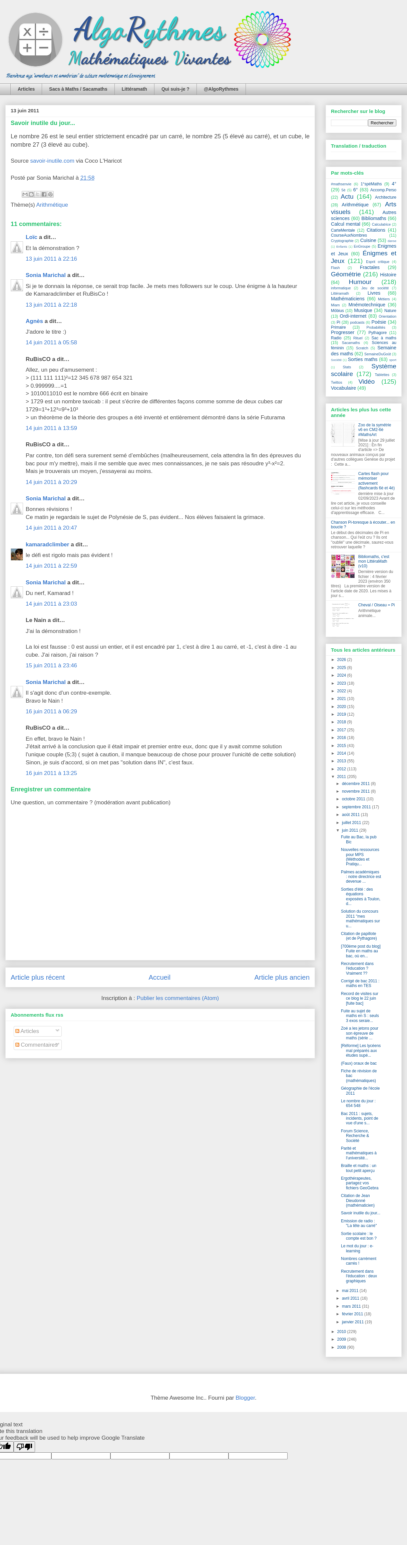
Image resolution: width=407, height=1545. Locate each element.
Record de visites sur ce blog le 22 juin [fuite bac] (359, 998)
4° (394, 183)
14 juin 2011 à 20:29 (51, 482)
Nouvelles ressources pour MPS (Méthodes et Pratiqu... (360, 856)
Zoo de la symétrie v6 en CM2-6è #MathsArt (374, 430)
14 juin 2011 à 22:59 (51, 566)
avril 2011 (351, 1298)
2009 (342, 1339)
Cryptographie (342, 241)
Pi (338, 322)
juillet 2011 (352, 822)
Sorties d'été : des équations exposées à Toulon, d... (360, 896)
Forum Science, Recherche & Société (355, 1136)
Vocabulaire (343, 388)
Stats (347, 367)
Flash (335, 268)
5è (344, 190)
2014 (342, 753)
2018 (342, 722)
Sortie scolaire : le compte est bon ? (359, 1236)
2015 (342, 745)
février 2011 (353, 1314)
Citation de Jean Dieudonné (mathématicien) (358, 1200)
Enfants (341, 246)
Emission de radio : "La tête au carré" (359, 1223)
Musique (363, 310)
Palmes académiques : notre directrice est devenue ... (361, 877)
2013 (342, 761)
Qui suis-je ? (175, 89)
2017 (342, 730)
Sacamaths (351, 343)
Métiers (384, 299)
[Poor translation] (24, 1446)
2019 (342, 714)
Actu (347, 196)
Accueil (159, 977)
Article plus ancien (282, 977)
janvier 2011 (353, 1322)
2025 (342, 667)
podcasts (357, 322)
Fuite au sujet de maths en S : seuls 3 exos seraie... (360, 1016)
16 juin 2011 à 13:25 (51, 773)
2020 (342, 706)
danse (392, 241)
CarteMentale (343, 230)
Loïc (31, 237)
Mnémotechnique (367, 304)
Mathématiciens (348, 298)
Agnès (34, 321)
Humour (360, 281)
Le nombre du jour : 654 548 (358, 1103)
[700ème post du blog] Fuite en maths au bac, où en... (361, 951)
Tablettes (382, 375)
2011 (342, 776)
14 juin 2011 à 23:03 (51, 604)
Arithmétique (52, 205)
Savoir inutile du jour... (43, 123)
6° (355, 189)
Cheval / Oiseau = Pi (376, 605)
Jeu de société (375, 288)
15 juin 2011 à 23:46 (51, 665)
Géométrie (346, 274)
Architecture (385, 197)
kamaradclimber (47, 544)
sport (392, 360)
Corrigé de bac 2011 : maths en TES (360, 983)
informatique (341, 288)
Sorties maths (363, 359)
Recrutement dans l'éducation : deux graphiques (359, 1276)
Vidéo (366, 381)
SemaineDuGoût (377, 354)
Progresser (342, 332)
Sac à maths (384, 338)
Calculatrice (381, 224)
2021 (342, 698)
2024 (342, 675)
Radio (336, 338)
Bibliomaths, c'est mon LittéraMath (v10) (373, 561)
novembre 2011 (356, 791)
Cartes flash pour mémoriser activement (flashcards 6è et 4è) (376, 480)
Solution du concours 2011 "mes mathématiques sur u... (360, 918)
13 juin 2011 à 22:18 (51, 305)
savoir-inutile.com (52, 161)
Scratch (362, 348)
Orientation (387, 316)
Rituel (358, 338)
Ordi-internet (353, 316)
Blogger (245, 1398)
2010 (342, 1331)
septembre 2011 (357, 807)
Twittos (336, 382)
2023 (342, 683)
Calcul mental (345, 224)
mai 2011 (351, 1290)
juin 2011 (350, 830)
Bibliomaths (373, 218)
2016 (342, 737)
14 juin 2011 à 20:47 (51, 528)
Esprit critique (377, 262)
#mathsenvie (341, 184)
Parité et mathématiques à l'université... (359, 1153)
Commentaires (36, 1045)
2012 (342, 769)
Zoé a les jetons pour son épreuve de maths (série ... (359, 1033)
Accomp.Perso (383, 190)
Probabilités (375, 327)
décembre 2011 (356, 783)
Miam (335, 305)
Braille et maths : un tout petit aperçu (358, 1168)
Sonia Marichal (46, 275)
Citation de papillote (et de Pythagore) (359, 936)
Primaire (338, 327)
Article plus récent (38, 977)
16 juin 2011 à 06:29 (51, 711)
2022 (342, 691)
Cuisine (368, 240)
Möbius (337, 310)
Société (336, 360)
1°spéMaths (371, 184)
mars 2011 (352, 1306)
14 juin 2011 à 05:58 (51, 342)
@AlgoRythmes (221, 89)
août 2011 (351, 814)
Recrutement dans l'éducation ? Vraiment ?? (357, 968)
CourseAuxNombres (349, 235)
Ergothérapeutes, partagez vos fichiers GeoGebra (359, 1183)
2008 (342, 1347)
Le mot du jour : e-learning (357, 1248)
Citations (376, 230)
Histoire (388, 274)
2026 (342, 659)
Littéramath (134, 89)
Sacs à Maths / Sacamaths (78, 89)
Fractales (370, 267)
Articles (26, 89)
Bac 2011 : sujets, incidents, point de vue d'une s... (359, 1118)
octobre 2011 (354, 799)
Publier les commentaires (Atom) (178, 998)
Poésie (379, 322)
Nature (390, 310)
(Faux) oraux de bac (359, 1063)
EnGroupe (362, 246)
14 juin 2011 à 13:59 (51, 428)
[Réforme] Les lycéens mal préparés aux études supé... (361, 1050)
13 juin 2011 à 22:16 (51, 259)
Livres (374, 293)
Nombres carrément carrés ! (358, 1261)
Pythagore (377, 332)
